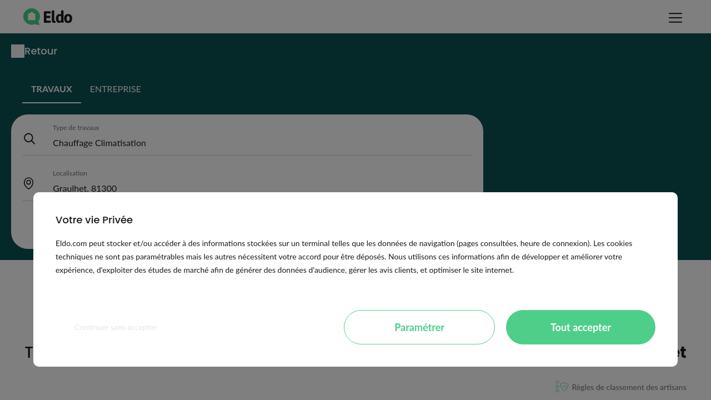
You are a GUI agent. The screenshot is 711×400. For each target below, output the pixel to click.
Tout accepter (580, 327)
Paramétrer (419, 327)
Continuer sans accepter (115, 327)
